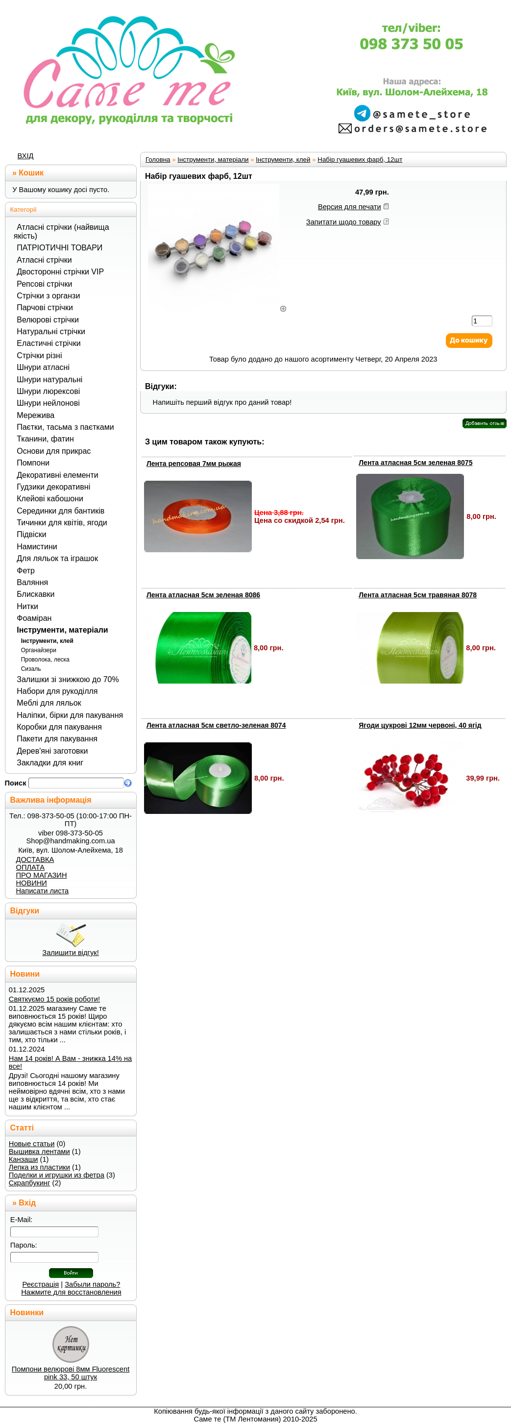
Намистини (37, 546)
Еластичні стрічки (48, 343)
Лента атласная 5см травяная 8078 (418, 595)
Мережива (35, 415)
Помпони (33, 463)
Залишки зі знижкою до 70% (68, 679)
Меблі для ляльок (49, 703)
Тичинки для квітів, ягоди (62, 522)
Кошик (31, 173)
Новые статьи (32, 1144)
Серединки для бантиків (60, 511)
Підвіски (31, 534)
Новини (25, 974)
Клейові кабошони (50, 498)
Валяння (32, 582)
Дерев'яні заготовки (52, 751)
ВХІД (26, 156)
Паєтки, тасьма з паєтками (65, 427)
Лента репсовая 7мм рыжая (193, 463)
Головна (158, 159)
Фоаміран (34, 618)
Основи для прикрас (54, 451)
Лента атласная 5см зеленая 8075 (415, 462)
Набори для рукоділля (57, 691)
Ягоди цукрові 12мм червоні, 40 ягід (420, 725)
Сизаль (31, 668)
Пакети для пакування (57, 739)
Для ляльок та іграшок (57, 558)
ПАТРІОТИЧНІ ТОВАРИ (59, 248)
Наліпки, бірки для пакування (70, 715)
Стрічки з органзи (48, 296)
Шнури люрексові (48, 391)
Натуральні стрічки (51, 331)
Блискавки (35, 594)
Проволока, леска (45, 659)
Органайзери (38, 650)
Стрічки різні (39, 355)
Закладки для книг (50, 763)
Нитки (27, 606)
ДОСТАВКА (35, 859)
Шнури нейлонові (48, 403)
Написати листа (42, 891)
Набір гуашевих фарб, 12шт (359, 159)
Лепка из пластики (39, 1167)
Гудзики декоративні (53, 487)
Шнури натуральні (49, 379)
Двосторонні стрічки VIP (60, 272)
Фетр (26, 570)
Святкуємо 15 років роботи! (54, 999)
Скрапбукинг (29, 1183)
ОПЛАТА (30, 867)
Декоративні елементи (57, 475)
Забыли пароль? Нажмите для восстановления (71, 1288)
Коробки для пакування (59, 727)
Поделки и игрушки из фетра (56, 1175)
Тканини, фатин (45, 439)
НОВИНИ (31, 883)
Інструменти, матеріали (62, 630)
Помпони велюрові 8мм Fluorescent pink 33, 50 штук (70, 1373)
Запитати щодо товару (343, 222)
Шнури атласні (43, 367)
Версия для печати (349, 207)
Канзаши (23, 1159)
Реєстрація (41, 1284)
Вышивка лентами (39, 1151)
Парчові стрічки (45, 307)
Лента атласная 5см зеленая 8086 (203, 595)
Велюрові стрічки (48, 320)
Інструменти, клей (47, 641)
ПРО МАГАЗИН (41, 875)
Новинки (27, 1312)
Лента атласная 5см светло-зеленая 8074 (216, 725)
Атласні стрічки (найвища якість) (61, 231)
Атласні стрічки (44, 260)
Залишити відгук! (70, 953)
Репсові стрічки (44, 284)
